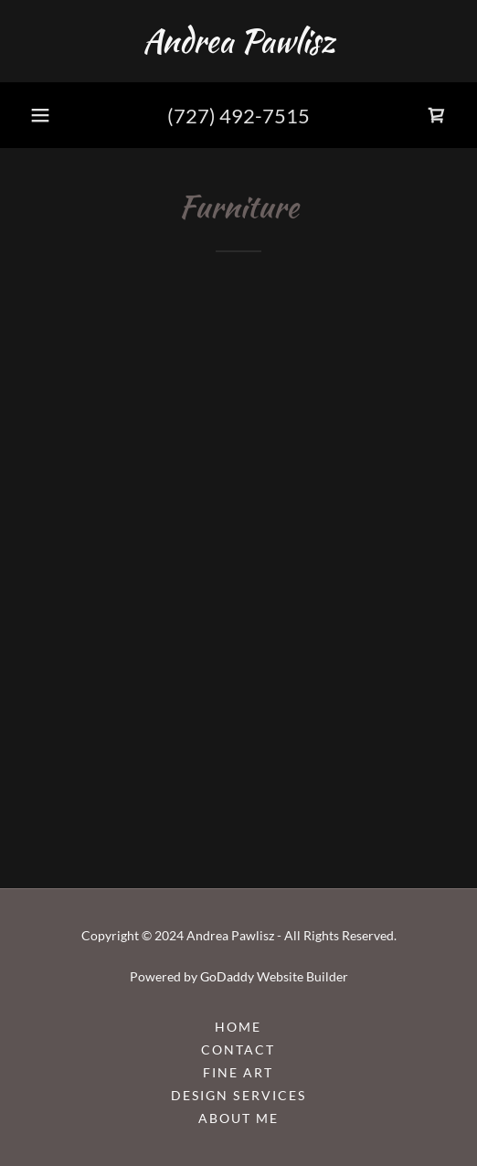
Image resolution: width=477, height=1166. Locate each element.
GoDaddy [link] (227, 976)
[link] (238, 41)
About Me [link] (238, 1118)
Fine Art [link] (238, 1072)
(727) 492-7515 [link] (238, 115)
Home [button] (238, 1026)
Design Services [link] (238, 1095)
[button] (40, 115)
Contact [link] (238, 1049)
